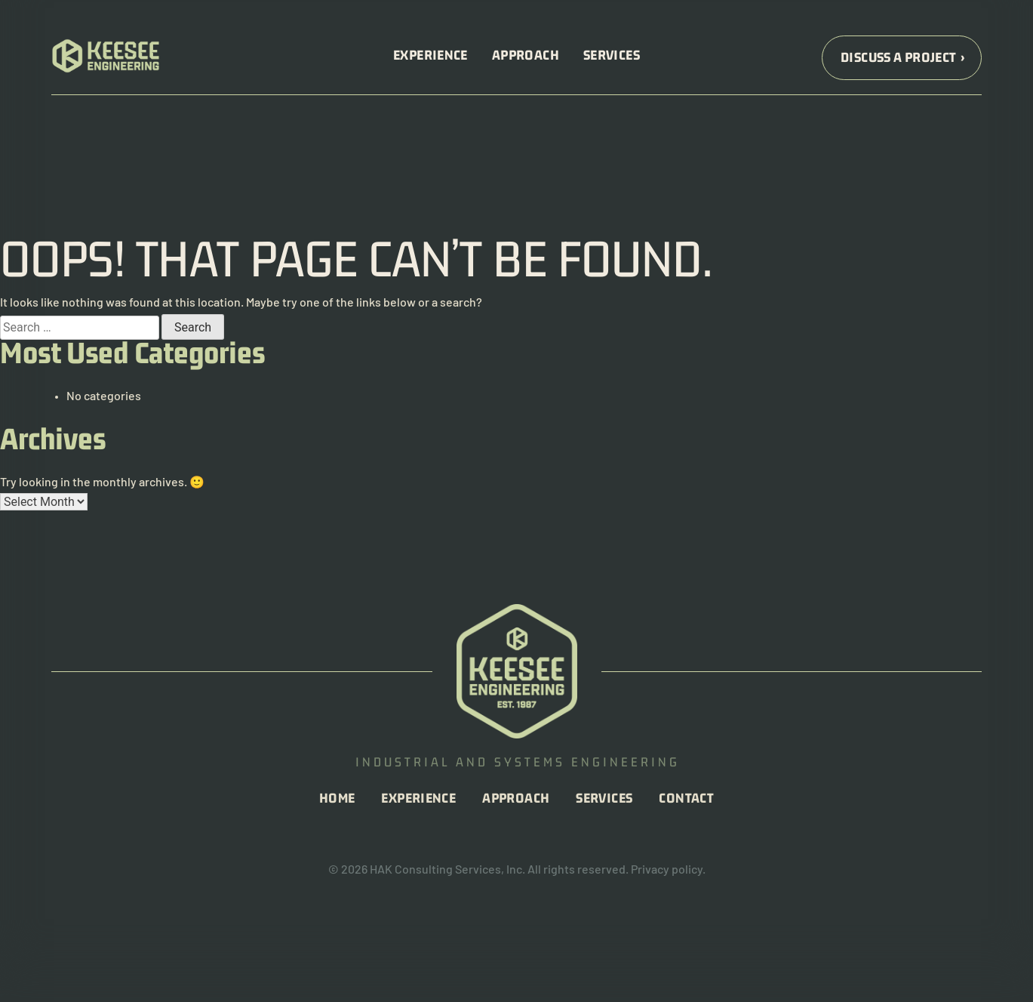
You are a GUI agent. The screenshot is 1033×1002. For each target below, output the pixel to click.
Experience (430, 56)
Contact (686, 799)
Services (611, 56)
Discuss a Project (899, 58)
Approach (525, 56)
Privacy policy (667, 871)
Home (337, 799)
